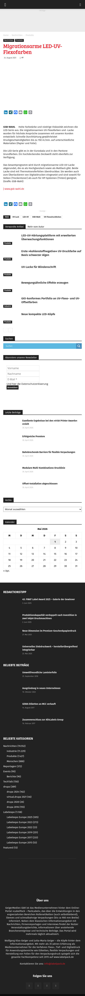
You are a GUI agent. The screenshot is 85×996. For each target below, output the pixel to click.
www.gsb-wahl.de (13, 188)
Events (9, 771)
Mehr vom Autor (36, 226)
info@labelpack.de (54, 963)
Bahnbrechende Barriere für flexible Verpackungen (48, 452)
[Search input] (40, 346)
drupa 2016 (16, 807)
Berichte (14, 776)
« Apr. (6, 570)
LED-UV (26, 217)
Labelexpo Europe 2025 (22, 817)
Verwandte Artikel (14, 226)
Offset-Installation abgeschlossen (40, 483)
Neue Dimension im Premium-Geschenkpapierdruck (49, 630)
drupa (9, 786)
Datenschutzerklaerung (34, 383)
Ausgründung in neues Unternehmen (41, 688)
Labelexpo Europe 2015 (22, 842)
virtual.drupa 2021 (19, 796)
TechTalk (11, 781)
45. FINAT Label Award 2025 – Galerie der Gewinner (48, 599)
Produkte (30, 35)
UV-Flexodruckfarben (52, 217)
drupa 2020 (15, 801)
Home (6, 35)
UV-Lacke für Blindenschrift (38, 267)
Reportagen (12, 766)
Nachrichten (17, 35)
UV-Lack (15, 217)
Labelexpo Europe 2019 (22, 832)
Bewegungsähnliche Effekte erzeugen (44, 282)
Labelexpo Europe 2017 (22, 837)
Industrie (7, 306)
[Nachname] (23, 374)
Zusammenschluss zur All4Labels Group (43, 719)
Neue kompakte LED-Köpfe (38, 314)
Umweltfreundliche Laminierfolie (39, 672)
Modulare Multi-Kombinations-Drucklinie (43, 468)
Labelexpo (12, 812)
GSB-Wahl (36, 217)
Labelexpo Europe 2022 (22, 827)
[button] (80, 4)
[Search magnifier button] (79, 346)
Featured (10, 847)
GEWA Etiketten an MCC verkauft (39, 704)
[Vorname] (23, 368)
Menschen (15, 761)
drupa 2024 (16, 791)
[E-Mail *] (23, 379)
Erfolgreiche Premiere (33, 436)
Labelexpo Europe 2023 (22, 822)
